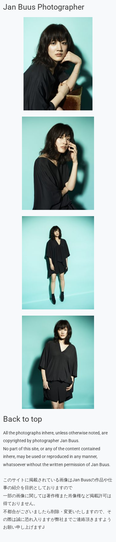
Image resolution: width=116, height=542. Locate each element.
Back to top (22, 419)
